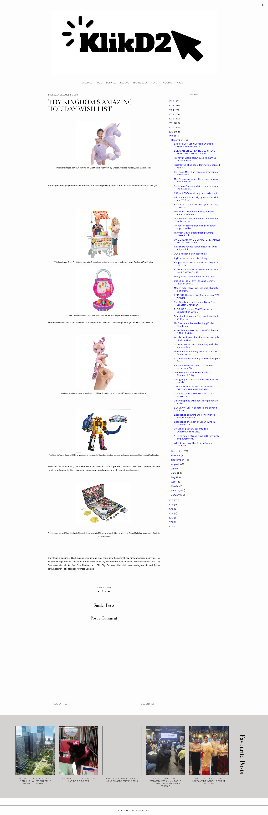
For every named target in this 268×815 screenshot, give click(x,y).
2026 (171, 101)
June (174, 473)
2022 (171, 118)
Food (99, 83)
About (180, 83)
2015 (171, 509)
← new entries (59, 704)
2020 (171, 127)
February (176, 490)
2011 (171, 526)
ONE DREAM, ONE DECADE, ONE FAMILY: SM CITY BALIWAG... (197, 241)
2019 (171, 131)
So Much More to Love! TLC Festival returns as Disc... (194, 367)
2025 (171, 105)
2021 (171, 123)
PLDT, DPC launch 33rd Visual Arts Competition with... (193, 310)
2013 (171, 517)
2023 (171, 114)
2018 (171, 136)
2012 (171, 522)
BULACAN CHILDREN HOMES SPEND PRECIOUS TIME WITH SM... (194, 152)
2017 (171, 500)
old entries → (149, 704)
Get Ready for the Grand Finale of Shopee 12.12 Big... (192, 374)
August (175, 464)
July (173, 468)
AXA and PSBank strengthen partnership (196, 193)
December (177, 140)
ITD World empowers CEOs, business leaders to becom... (194, 213)
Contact (168, 83)
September (177, 460)
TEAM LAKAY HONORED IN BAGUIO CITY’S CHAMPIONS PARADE (193, 388)
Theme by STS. (142, 810)
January (175, 495)
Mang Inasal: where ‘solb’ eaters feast (194, 276)
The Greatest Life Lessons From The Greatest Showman (194, 303)
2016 (171, 504)
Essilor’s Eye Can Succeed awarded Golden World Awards (193, 145)
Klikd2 (121, 810)
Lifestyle (87, 83)
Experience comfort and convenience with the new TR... (194, 416)
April (174, 481)
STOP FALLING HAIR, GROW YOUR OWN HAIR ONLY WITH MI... (196, 271)
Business (111, 83)
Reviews (124, 83)
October (176, 455)
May (173, 477)
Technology (140, 83)
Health (155, 83)
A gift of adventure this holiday (190, 258)
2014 (171, 513)
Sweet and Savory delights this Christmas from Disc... (191, 430)
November (177, 451)
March (174, 486)
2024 (171, 110)
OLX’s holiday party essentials (190, 253)
